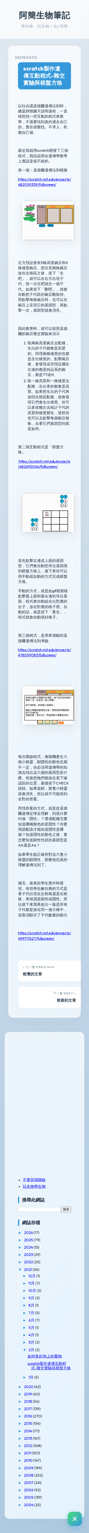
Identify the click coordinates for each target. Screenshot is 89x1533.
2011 (28, 1453)
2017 (28, 1408)
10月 (32, 1290)
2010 (28, 1460)
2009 (29, 1468)
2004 (29, 1504)
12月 (32, 1275)
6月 (31, 1320)
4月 (31, 1334)
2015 (28, 1423)
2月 (31, 1349)
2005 (29, 1497)
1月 (31, 1377)
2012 (28, 1445)
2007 (29, 1482)
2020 (29, 1386)
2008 (29, 1475)
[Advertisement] (47, 1071)
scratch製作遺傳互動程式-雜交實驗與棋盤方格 (44, 75)
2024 (29, 1247)
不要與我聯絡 (34, 1179)
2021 (28, 1269)
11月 (31, 1283)
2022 (29, 1262)
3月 (31, 1342)
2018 (28, 1401)
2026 (29, 1232)
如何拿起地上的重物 (45, 1356)
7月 (31, 1312)
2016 (28, 1416)
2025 (29, 1239)
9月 (31, 1297)
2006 (29, 1490)
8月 (31, 1305)
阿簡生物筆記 (44, 15)
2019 (28, 1394)
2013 (28, 1438)
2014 (28, 1431)
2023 (29, 1254)
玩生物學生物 (34, 1186)
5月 (31, 1327)
